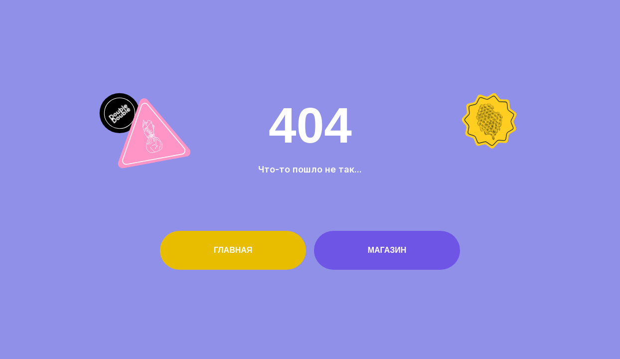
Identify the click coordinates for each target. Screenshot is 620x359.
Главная (233, 250)
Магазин (387, 250)
